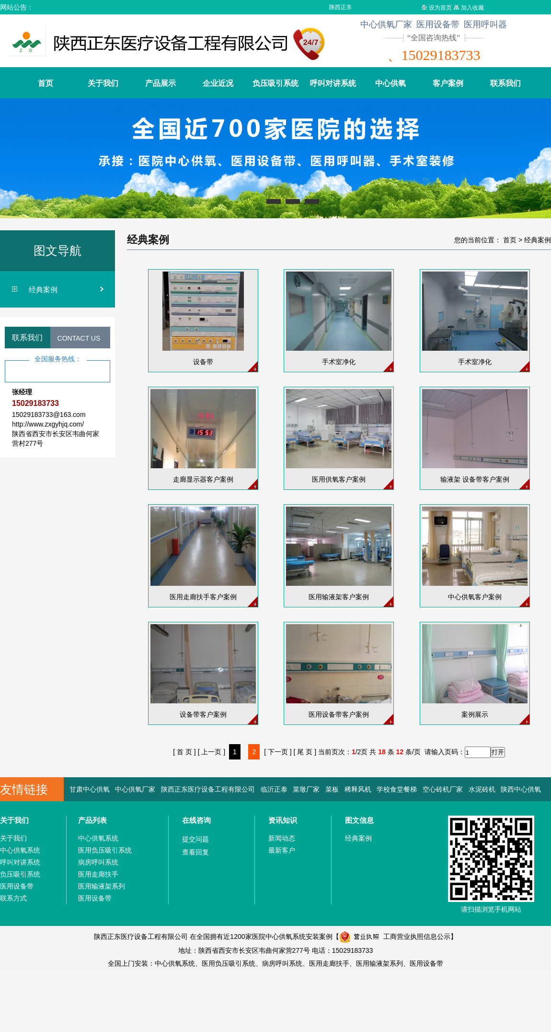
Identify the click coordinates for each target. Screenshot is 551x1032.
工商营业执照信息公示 (394, 936)
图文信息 (359, 820)
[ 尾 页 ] (305, 752)
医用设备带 (17, 886)
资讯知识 (282, 820)
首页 (45, 83)
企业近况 (218, 83)
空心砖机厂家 (443, 789)
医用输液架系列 (101, 886)
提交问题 (195, 839)
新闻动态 (281, 838)
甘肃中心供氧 (89, 789)
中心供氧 (390, 83)
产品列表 (92, 820)
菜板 (332, 789)
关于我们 (103, 83)
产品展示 (160, 83)
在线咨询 (196, 820)
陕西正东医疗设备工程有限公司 (208, 789)
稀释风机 (357, 789)
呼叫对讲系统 (333, 83)
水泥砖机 (482, 789)
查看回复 (195, 852)
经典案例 (43, 289)
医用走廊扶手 (98, 874)
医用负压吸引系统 (105, 850)
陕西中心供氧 (521, 789)
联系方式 (13, 898)
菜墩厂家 (306, 789)
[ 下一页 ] (278, 752)
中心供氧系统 (20, 850)
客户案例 (448, 83)
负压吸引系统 (275, 83)
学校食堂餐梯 (397, 789)
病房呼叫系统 (98, 862)
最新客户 (281, 850)
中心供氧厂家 (135, 789)
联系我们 (505, 83)
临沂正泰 (274, 789)
